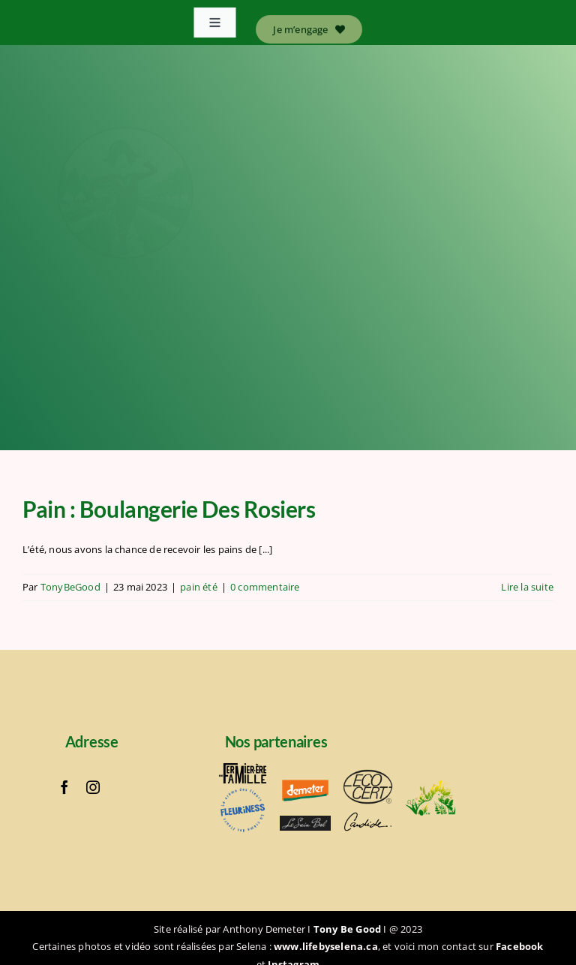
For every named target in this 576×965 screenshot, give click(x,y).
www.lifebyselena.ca (326, 946)
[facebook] (64, 787)
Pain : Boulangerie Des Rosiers (171, 508)
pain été (199, 587)
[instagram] (93, 787)
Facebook (520, 946)
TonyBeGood (70, 587)
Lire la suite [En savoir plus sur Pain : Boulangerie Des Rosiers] (527, 587)
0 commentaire (265, 587)
